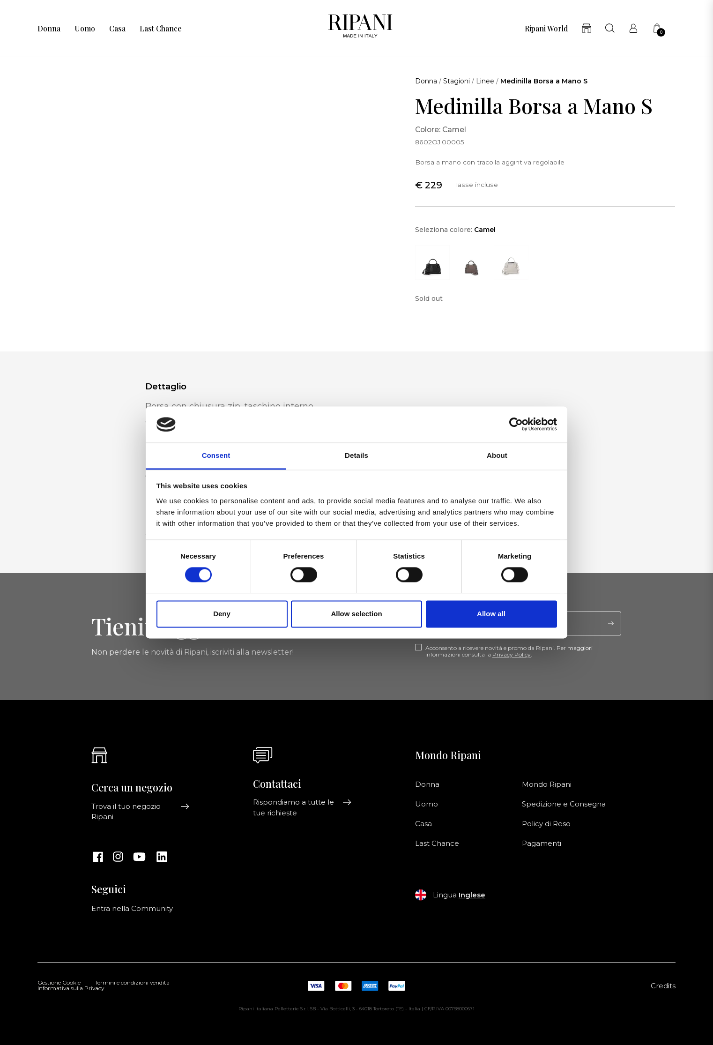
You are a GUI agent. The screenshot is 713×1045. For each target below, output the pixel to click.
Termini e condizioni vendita (132, 983)
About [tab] (497, 455)
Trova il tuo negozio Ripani (140, 811)
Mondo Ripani (547, 784)
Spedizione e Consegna (564, 804)
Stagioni (456, 81)
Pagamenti (541, 843)
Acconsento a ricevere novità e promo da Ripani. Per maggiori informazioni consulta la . (509, 651)
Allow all (491, 614)
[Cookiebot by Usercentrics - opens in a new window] (516, 425)
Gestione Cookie (59, 983)
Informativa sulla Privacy (70, 989)
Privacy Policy (511, 654)
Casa (117, 28)
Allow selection (356, 614)
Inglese (472, 895)
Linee (485, 81)
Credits (663, 986)
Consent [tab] (216, 455)
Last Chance (160, 28)
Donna (48, 28)
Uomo (84, 28)
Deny (221, 614)
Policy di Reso (546, 824)
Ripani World (546, 28)
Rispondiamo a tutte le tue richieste (302, 807)
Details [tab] (356, 455)
